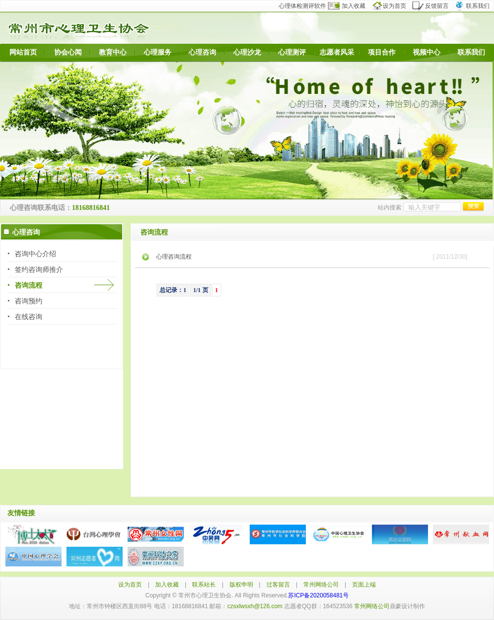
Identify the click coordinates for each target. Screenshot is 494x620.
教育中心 (113, 52)
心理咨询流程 (174, 256)
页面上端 (364, 584)
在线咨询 (28, 317)
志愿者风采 (337, 52)
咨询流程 (28, 285)
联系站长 (204, 584)
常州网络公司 (321, 584)
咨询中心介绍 (35, 254)
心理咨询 (202, 52)
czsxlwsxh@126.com (254, 606)
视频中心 (426, 52)
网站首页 (23, 52)
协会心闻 (68, 52)
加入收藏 (352, 5)
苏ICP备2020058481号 (318, 595)
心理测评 (292, 52)
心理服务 (157, 52)
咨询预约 (28, 301)
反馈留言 (433, 5)
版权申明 (241, 584)
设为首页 (393, 5)
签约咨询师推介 (39, 269)
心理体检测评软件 (305, 5)
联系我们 (474, 5)
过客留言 (278, 584)
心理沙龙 (247, 52)
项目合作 (381, 52)
